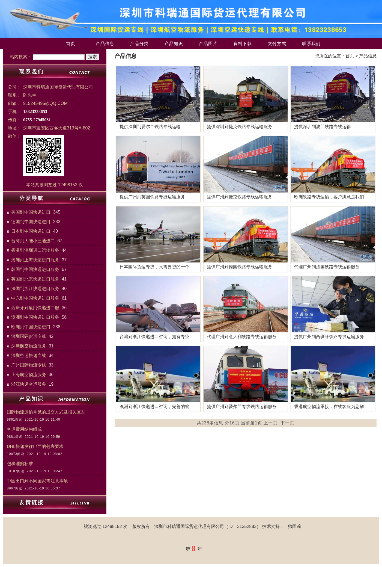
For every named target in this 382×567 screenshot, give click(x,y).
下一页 (287, 423)
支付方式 (277, 43)
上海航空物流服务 (28, 374)
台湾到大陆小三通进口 (33, 240)
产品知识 (174, 43)
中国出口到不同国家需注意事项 (37, 481)
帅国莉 (294, 526)
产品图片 (208, 43)
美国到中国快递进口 (30, 212)
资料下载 (242, 43)
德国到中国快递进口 (30, 221)
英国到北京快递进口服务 (35, 279)
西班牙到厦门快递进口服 (35, 307)
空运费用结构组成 (24, 429)
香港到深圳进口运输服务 (35, 250)
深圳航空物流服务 (28, 346)
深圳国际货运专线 (28, 336)
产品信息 (105, 43)
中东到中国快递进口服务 (35, 298)
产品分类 (139, 43)
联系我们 (311, 43)
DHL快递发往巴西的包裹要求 (35, 446)
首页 (70, 43)
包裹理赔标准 (20, 463)
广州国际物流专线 (28, 365)
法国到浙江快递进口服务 (35, 288)
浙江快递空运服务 (28, 384)
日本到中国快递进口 (30, 231)
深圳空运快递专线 (28, 355)
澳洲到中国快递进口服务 (35, 317)
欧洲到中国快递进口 (30, 326)
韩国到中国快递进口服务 (35, 269)
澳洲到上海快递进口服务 (35, 260)
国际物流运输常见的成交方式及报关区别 (46, 412)
